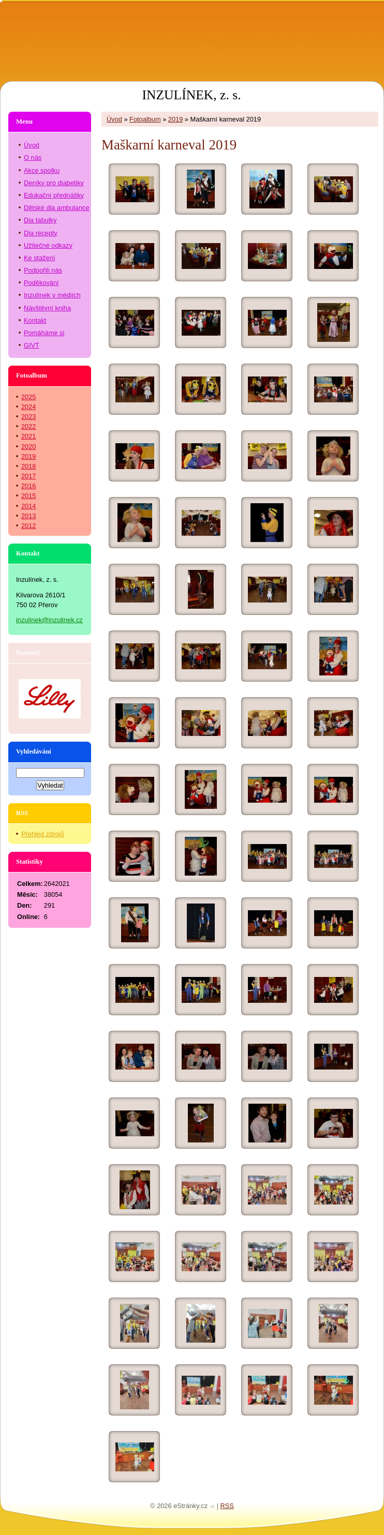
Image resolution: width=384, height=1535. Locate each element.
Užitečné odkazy (48, 245)
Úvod (114, 119)
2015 (28, 496)
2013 (28, 516)
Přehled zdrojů (42, 834)
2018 (28, 466)
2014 (28, 506)
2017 (28, 476)
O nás (32, 157)
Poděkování (41, 283)
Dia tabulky (40, 220)
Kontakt (35, 320)
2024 (28, 407)
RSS (227, 1506)
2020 (28, 446)
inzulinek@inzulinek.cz (49, 620)
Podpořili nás (43, 270)
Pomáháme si (44, 333)
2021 (28, 436)
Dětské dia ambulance (57, 208)
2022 (28, 426)
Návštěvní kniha (47, 308)
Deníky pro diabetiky (54, 183)
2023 (28, 416)
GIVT (31, 345)
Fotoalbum (144, 119)
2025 (28, 397)
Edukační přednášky (54, 195)
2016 (28, 486)
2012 (28, 526)
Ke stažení (39, 258)
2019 (175, 119)
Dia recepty (40, 233)
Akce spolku (42, 170)
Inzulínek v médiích (52, 295)
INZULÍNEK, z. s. (191, 94)
